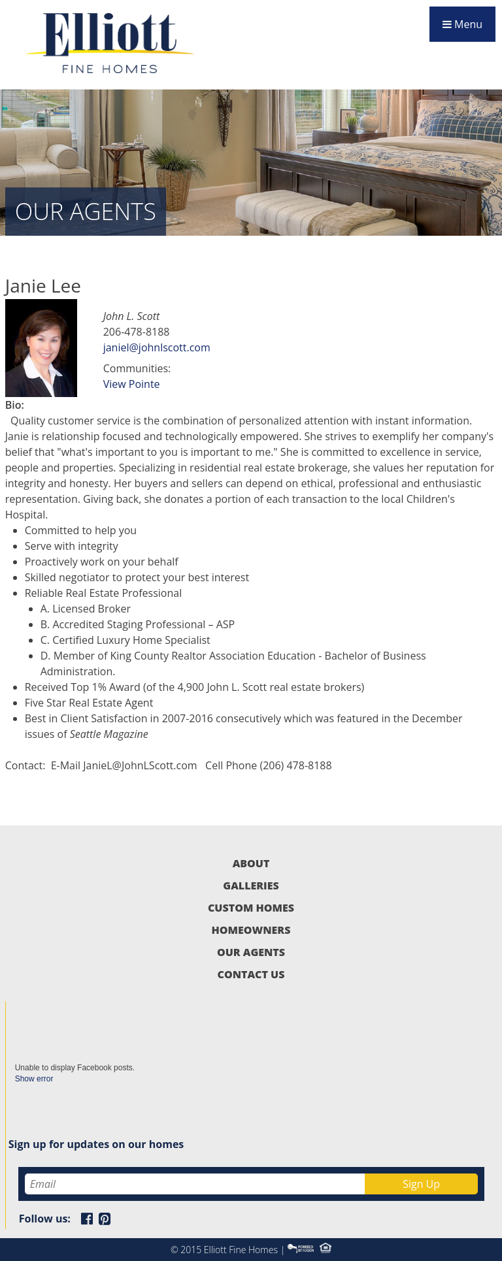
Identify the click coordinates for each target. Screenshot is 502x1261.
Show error (34, 1078)
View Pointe (131, 384)
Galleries (250, 885)
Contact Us (251, 974)
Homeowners (251, 930)
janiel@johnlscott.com (156, 347)
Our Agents (251, 952)
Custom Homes (251, 908)
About (251, 863)
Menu (462, 24)
